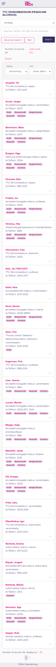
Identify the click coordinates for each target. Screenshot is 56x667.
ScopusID (10, 116)
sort (31, 66)
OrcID (9, 112)
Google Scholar (35, 112)
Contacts (21, 116)
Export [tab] (8, 58)
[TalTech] (28, 3)
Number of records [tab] (14, 51)
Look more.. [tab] (35, 51)
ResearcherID (20, 112)
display (9, 66)
